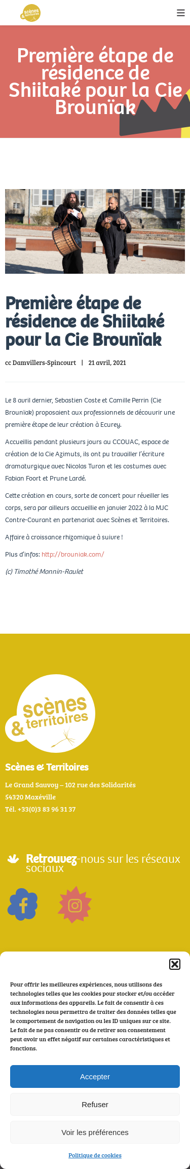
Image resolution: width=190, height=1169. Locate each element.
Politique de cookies (95, 1155)
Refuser (95, 1104)
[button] (175, 964)
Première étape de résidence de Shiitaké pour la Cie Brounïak (84, 321)
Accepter (95, 1076)
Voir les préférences (95, 1132)
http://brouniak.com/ (73, 554)
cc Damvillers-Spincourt (40, 362)
